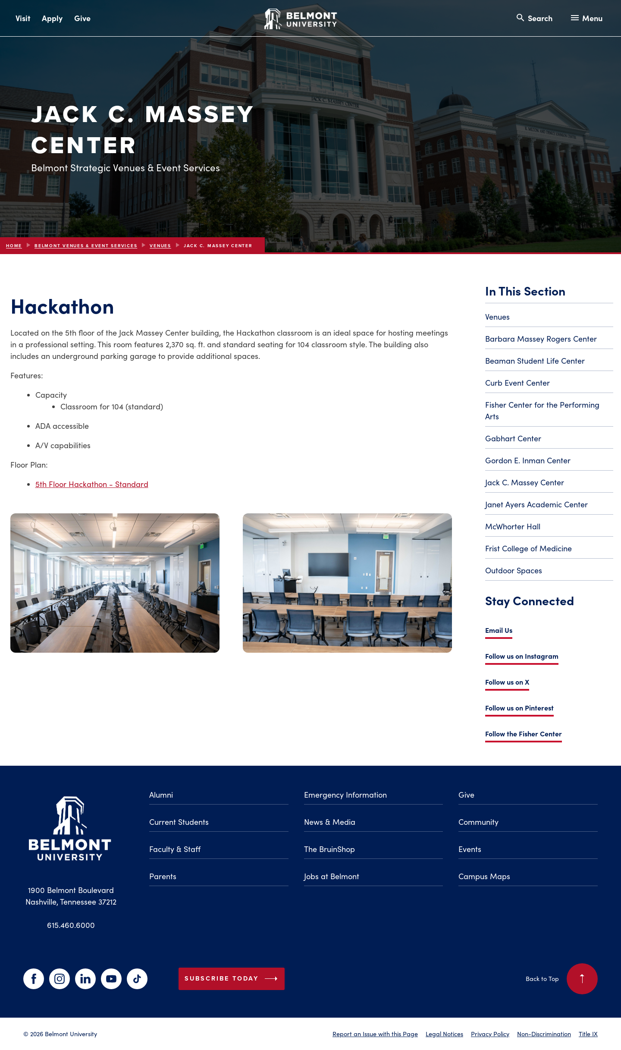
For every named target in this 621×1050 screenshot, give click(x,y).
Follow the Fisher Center (523, 733)
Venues (160, 245)
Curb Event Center (517, 382)
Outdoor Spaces (513, 570)
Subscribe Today (233, 979)
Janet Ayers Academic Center (536, 504)
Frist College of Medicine (528, 548)
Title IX (588, 1033)
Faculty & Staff (175, 849)
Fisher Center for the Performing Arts (542, 410)
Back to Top (562, 978)
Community (478, 822)
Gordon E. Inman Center (528, 460)
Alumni (161, 794)
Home (14, 245)
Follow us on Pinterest (519, 707)
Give (82, 18)
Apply (52, 18)
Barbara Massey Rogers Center (541, 338)
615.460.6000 (71, 925)
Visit (23, 18)
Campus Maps (484, 876)
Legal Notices (444, 1033)
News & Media (329, 822)
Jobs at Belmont (331, 876)
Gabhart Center (513, 438)
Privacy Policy (490, 1033)
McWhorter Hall (512, 526)
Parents (162, 876)
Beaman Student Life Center (535, 360)
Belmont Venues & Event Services (85, 245)
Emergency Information (345, 794)
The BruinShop (329, 849)
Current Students (179, 822)
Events (469, 849)
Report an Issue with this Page (375, 1033)
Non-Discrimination (544, 1033)
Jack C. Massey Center (524, 482)
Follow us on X (507, 681)
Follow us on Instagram (521, 655)
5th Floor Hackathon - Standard (91, 484)
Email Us (498, 630)
